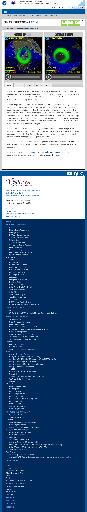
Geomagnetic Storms (17, 275)
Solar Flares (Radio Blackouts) (20, 287)
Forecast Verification (16, 344)
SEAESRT (13, 374)
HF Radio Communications (19, 235)
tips (62, 152)
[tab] (9, 85)
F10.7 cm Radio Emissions (19, 270)
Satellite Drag (14, 240)
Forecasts (9, 311)
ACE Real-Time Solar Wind (19, 440)
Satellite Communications (18, 238)
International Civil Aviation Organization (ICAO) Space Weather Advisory (35, 445)
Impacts (19, 85)
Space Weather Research (18, 255)
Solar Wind (13, 292)
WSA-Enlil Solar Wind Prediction (21, 379)
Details (29, 85)
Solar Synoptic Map (16, 409)
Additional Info (11, 299)
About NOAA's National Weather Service (20, 214)
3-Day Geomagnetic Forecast (20, 322)
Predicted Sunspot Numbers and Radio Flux (25, 327)
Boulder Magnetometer (17, 386)
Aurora (11, 260)
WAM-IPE (13, 381)
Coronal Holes (14, 262)
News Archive (11, 492)
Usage (9, 85)
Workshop (11, 504)
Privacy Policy (11, 211)
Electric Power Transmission (19, 230)
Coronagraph (14, 389)
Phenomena (10, 257)
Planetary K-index (15, 404)
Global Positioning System (15, 473)
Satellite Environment (17, 406)
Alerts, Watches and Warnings (17, 430)
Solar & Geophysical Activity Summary (23, 422)
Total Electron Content (17, 297)
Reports (9, 342)
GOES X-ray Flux (15, 401)
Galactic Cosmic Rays (17, 272)
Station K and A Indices (17, 417)
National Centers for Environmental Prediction (22, 196)
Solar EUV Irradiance (17, 285)
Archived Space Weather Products (22, 455)
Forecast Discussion (16, 324)
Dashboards (12, 460)
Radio (8, 476)
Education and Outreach (15, 487)
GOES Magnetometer (17, 394)
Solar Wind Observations (18, 450)
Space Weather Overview (18, 415)
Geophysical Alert (15, 347)
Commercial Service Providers (20, 245)
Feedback (10, 507)
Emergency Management (15, 471)
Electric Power (11, 468)
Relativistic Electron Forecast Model (22, 372)
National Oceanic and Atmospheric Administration (24, 191)
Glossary (9, 489)
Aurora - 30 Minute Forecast (46, 15)
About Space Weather (16, 225)
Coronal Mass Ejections (18, 265)
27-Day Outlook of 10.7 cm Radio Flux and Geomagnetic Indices (33, 313)
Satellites (9, 478)
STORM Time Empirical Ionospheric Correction (26, 376)
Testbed (10, 498)
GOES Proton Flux (16, 396)
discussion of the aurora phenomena (41, 152)
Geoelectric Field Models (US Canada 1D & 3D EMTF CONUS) (32, 359)
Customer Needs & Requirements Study (24, 304)
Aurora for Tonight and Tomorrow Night (23, 442)
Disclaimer (9, 209)
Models (31, 15)
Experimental (11, 437)
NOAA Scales (34, 22)
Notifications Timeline (17, 435)
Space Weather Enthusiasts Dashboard (20, 481)
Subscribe (11, 501)
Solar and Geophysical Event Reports (23, 349)
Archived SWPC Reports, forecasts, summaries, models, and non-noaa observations (40, 457)
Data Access (10, 452)
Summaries (10, 420)
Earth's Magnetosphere (17, 267)
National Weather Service (15, 193)
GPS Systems (14, 233)
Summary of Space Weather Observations (24, 427)
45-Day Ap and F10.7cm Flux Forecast (23, 337)
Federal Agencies (15, 247)
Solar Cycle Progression (18, 332)
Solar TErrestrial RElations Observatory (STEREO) (28, 447)
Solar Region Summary (17, 425)
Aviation (9, 466)
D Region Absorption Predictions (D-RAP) (24, 357)
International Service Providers (20, 252)
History (39, 85)
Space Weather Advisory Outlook (21, 334)
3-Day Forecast (15, 319)
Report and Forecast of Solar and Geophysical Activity (29, 329)
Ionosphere (13, 277)
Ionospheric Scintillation (18, 280)
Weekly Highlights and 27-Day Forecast (23, 339)
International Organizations (19, 250)
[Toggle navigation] (6, 11)
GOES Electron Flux (16, 391)
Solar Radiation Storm (17, 290)
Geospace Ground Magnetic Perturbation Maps (26, 364)
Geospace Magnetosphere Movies (22, 367)
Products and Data (18, 15)
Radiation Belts (15, 282)
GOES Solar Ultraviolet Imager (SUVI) (23, 399)
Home (7, 15)
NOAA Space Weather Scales (20, 302)
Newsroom (10, 494)
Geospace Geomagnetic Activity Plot (22, 362)
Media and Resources (16, 484)
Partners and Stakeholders (16, 242)
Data (48, 85)
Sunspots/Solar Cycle (17, 295)
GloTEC (12, 369)
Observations (11, 384)
